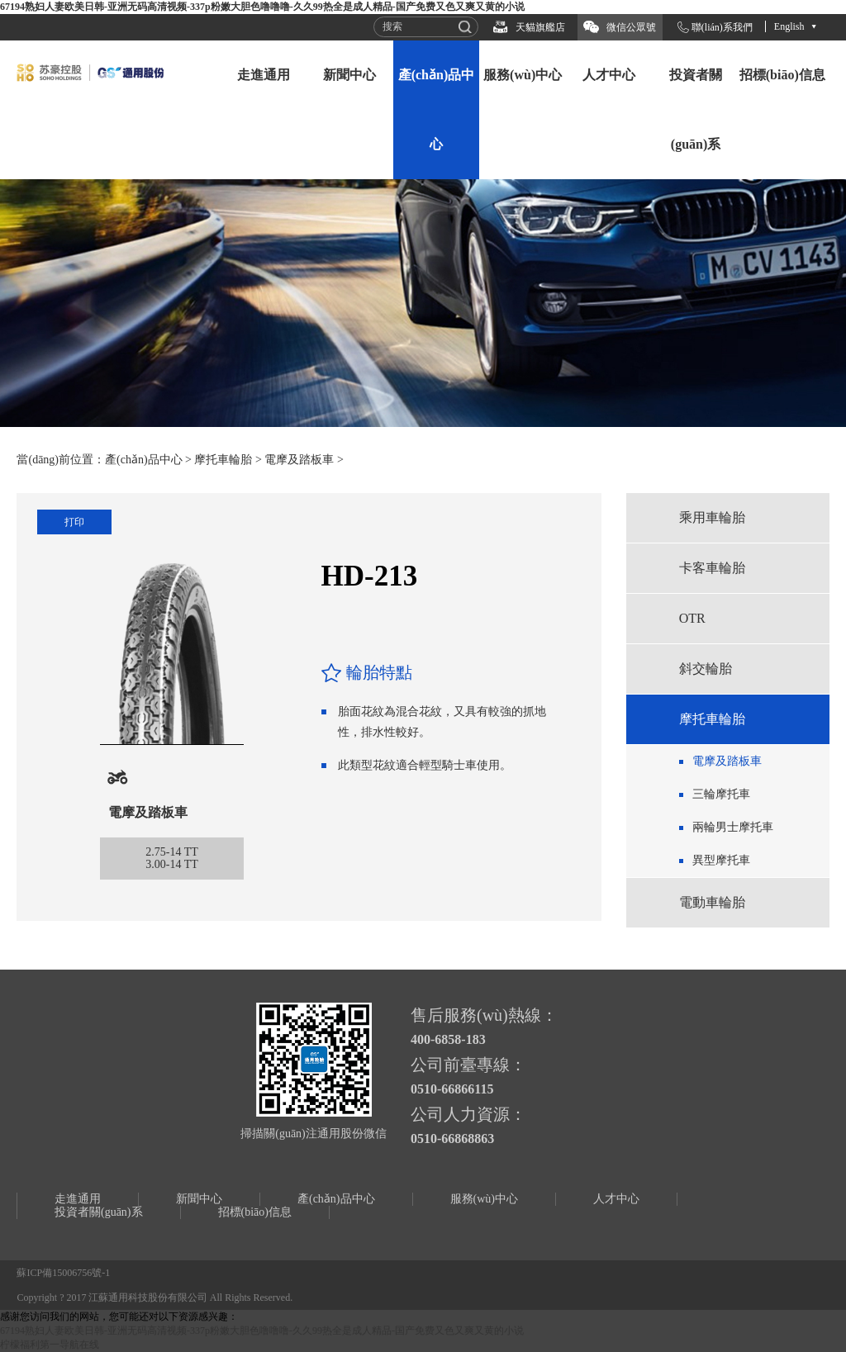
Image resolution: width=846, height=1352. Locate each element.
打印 (74, 522)
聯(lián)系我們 (722, 27)
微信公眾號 (631, 27)
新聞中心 (349, 75)
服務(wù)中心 (522, 75)
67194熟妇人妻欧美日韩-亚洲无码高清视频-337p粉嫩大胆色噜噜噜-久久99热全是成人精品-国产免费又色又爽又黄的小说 (262, 6)
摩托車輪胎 (223, 459)
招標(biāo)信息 (782, 75)
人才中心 (608, 75)
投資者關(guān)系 (695, 109)
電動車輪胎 (712, 902)
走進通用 (263, 75)
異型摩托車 (721, 860)
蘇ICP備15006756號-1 (63, 1272)
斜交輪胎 (705, 669)
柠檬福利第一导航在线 (49, 1344)
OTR (692, 618)
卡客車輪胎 (712, 568)
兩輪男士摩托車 (732, 827)
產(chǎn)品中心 (436, 109)
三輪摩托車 (721, 794)
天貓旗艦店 (540, 27)
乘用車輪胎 (712, 517)
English (789, 26)
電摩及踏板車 (299, 459)
